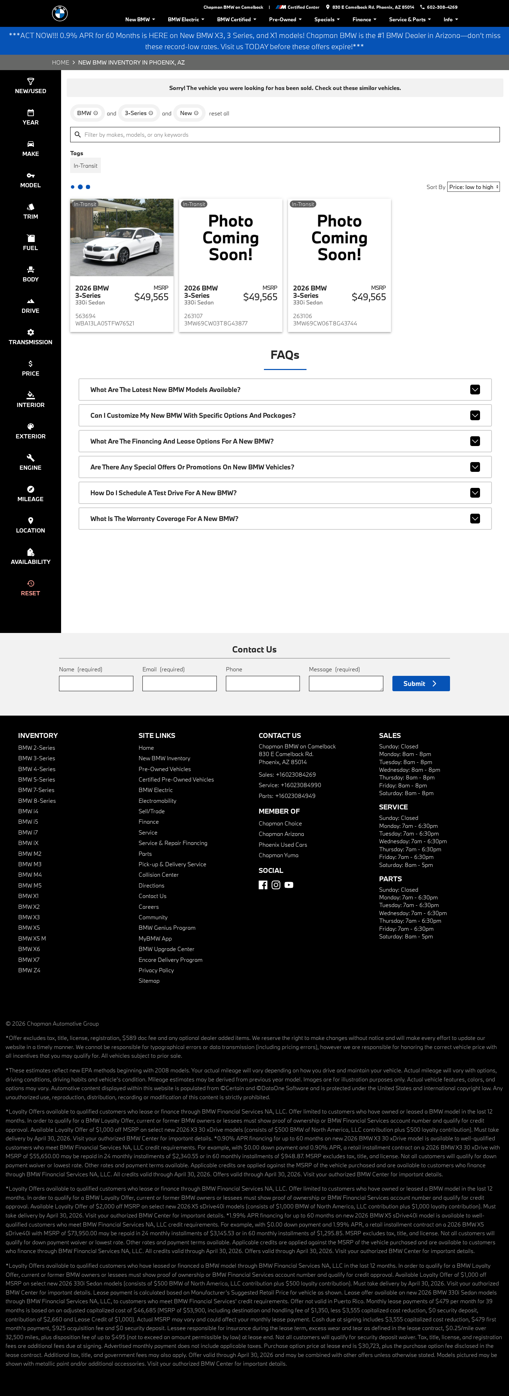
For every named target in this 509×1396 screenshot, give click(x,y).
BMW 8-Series (37, 800)
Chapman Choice (280, 823)
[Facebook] (263, 885)
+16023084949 (295, 795)
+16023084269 (296, 774)
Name (80, 669)
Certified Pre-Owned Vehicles (176, 779)
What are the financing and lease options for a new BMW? (285, 441)
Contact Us (153, 895)
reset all (219, 113)
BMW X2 (29, 906)
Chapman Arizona (281, 833)
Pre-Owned (286, 19)
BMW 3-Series (36, 758)
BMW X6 (29, 948)
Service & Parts (411, 19)
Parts (145, 853)
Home (60, 62)
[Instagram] (276, 885)
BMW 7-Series (36, 789)
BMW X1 (28, 895)
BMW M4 (30, 874)
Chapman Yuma (278, 855)
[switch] (30, 85)
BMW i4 (28, 811)
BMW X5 (29, 927)
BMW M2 (30, 853)
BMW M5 (30, 885)
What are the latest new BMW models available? (285, 389)
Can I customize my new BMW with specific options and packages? (285, 415)
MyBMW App (155, 938)
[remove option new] (189, 113)
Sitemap (149, 980)
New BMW (141, 19)
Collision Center (159, 874)
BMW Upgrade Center (166, 948)
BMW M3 (30, 864)
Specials (328, 19)
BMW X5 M (32, 938)
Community (153, 917)
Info (452, 19)
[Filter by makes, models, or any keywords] (285, 134)
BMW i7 (28, 832)
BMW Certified (238, 19)
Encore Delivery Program (170, 959)
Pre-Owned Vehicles (165, 768)
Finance (366, 19)
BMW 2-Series (36, 747)
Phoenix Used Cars (283, 844)
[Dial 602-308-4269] (438, 7)
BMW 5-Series (36, 779)
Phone (234, 669)
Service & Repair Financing (173, 842)
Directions (151, 885)
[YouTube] (289, 885)
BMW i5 (28, 821)
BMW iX (28, 842)
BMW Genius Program (167, 927)
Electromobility (157, 800)
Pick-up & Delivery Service (172, 864)
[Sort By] (473, 187)
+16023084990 (301, 784)
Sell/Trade (152, 811)
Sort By (436, 186)
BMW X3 (29, 917)
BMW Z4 (29, 970)
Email (163, 669)
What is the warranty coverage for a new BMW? (285, 518)
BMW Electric (187, 19)
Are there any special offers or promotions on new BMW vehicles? (285, 467)
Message (334, 669)
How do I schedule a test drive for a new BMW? (285, 493)
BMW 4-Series (37, 768)
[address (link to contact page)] (369, 7)
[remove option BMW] (88, 113)
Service (148, 832)
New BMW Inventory (164, 758)
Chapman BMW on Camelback (233, 7)
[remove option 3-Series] (139, 113)
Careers (149, 906)
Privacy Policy (156, 970)
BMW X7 (28, 959)
